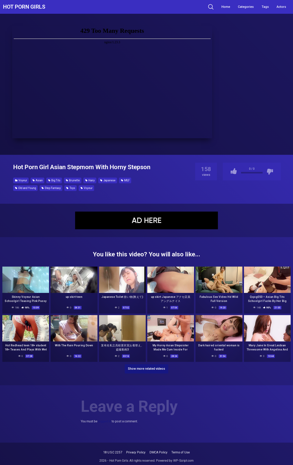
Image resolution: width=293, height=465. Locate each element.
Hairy (90, 180)
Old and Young (25, 188)
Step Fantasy (51, 188)
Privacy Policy (136, 452)
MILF (125, 180)
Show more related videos (146, 369)
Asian (38, 180)
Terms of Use (180, 452)
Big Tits (54, 180)
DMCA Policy (158, 452)
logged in (104, 421)
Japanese (108, 180)
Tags (265, 7)
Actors (281, 7)
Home (225, 7)
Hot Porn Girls (24, 7)
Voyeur (21, 180)
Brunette (73, 180)
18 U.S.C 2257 (112, 452)
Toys (70, 188)
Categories (246, 7)
